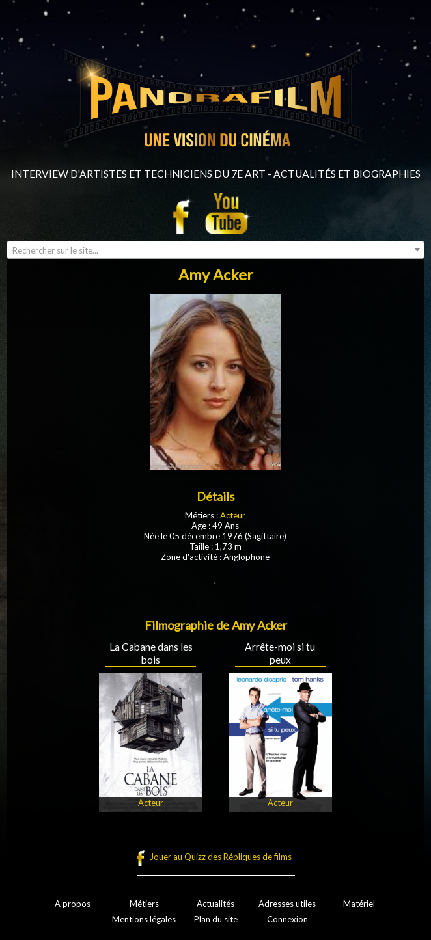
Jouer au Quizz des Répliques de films (221, 857)
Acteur (232, 515)
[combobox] (215, 250)
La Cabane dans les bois (151, 653)
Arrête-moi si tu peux (280, 653)
